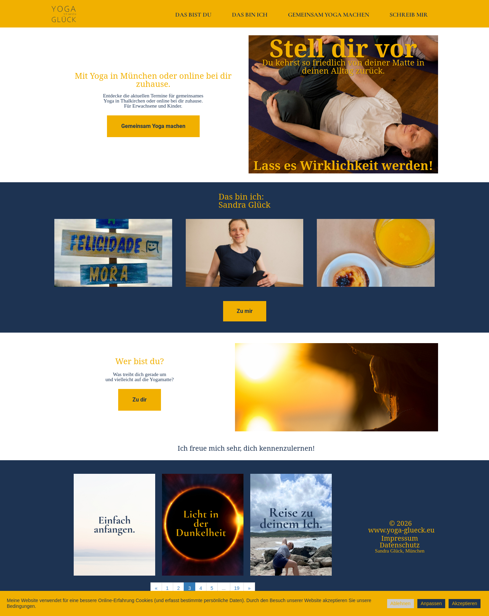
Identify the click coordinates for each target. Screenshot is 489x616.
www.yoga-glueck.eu (401, 530)
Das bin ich (250, 14)
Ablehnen (401, 603)
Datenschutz (400, 544)
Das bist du (193, 14)
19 (237, 588)
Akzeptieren (464, 603)
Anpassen (431, 603)
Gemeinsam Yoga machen (328, 14)
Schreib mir (409, 14)
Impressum (399, 538)
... (224, 588)
